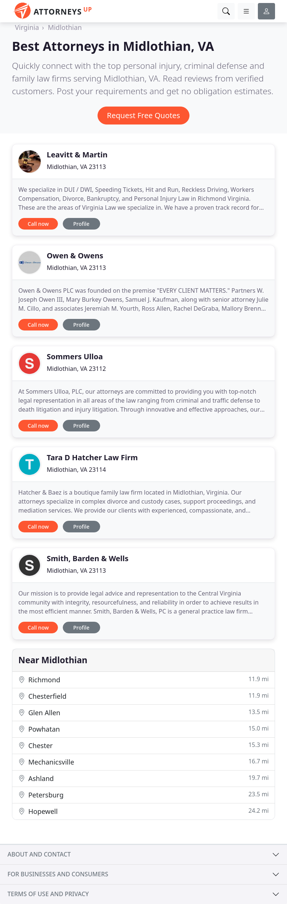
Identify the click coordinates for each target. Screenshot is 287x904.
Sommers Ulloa (75, 356)
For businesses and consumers (57, 874)
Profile (81, 223)
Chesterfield (143, 696)
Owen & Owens (75, 255)
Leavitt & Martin (77, 155)
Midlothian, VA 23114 (76, 469)
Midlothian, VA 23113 (76, 167)
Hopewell (143, 811)
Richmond (143, 679)
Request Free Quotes (143, 115)
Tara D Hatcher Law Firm (92, 457)
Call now (38, 223)
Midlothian (65, 27)
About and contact (39, 854)
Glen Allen (143, 712)
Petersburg (143, 794)
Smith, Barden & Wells (88, 558)
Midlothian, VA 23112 (76, 369)
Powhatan (143, 729)
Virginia (27, 27)
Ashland (143, 778)
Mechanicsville (143, 761)
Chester (143, 745)
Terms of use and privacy (48, 894)
